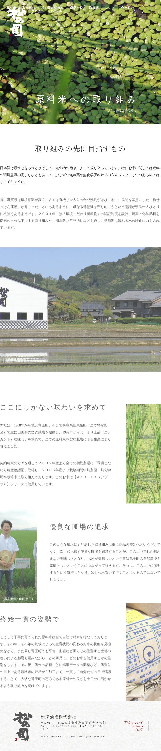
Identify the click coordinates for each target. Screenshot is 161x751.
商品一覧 (76, 8)
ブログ (36, 11)
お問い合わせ (16, 11)
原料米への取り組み (20, 8)
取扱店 (94, 8)
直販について (133, 722)
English (56, 11)
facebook (137, 726)
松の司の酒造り (52, 8)
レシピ (110, 8)
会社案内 (127, 8)
